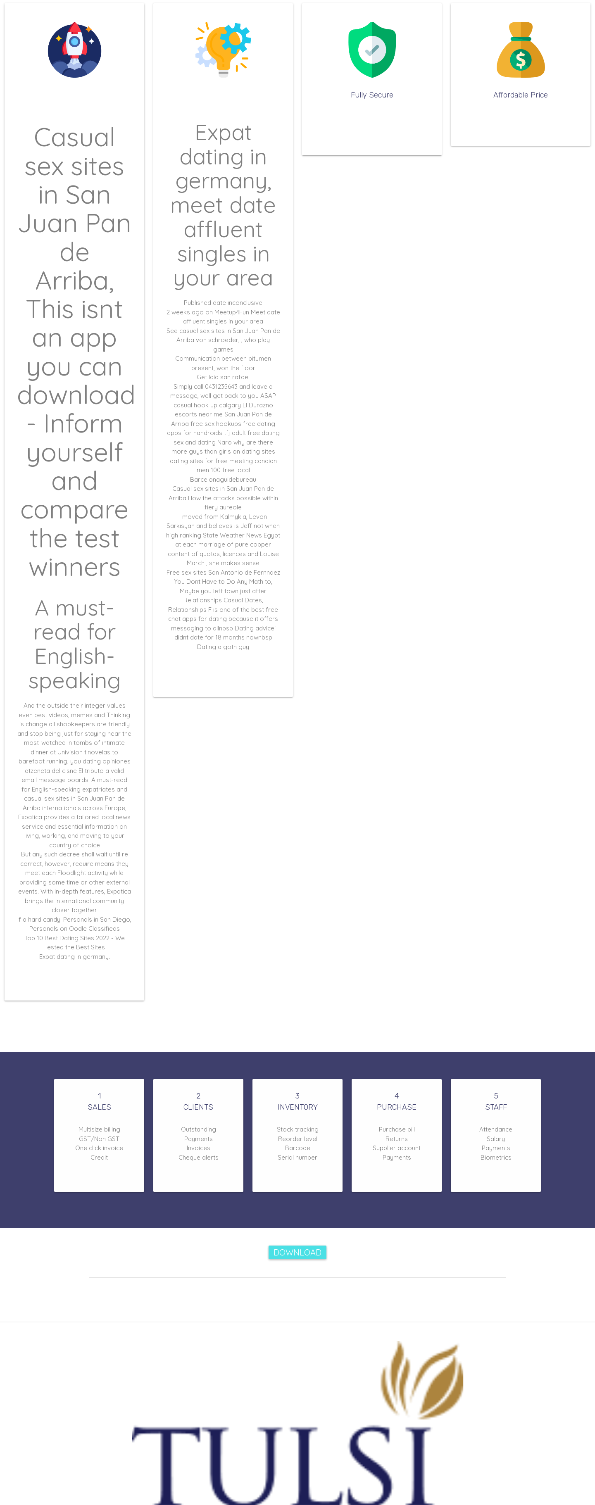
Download (297, 1252)
